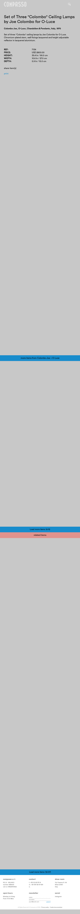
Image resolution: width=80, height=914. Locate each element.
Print (6, 74)
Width (7, 59)
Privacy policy (45, 908)
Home (15, 4)
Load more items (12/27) (40, 873)
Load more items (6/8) (40, 530)
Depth (7, 62)
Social (57, 894)
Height (8, 56)
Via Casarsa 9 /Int (61, 883)
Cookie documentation (56, 908)
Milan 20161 (59, 885)
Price (7, 53)
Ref (6, 50)
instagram (58, 897)
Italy (56, 887)
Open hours (8, 894)
